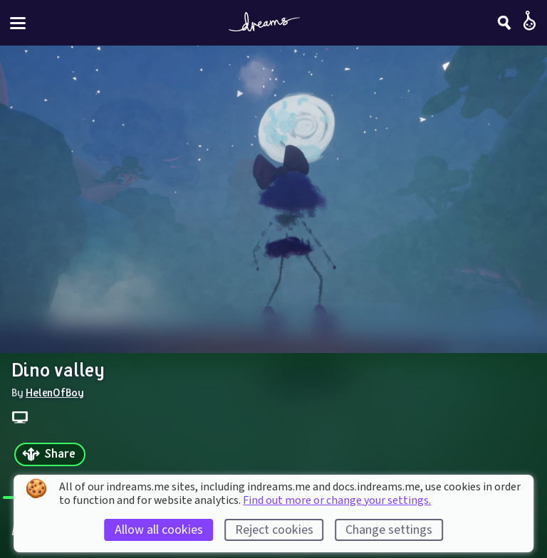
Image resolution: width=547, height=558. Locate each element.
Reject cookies (274, 530)
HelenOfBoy (55, 392)
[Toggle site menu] (17, 23)
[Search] (504, 23)
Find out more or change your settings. (337, 500)
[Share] (49, 454)
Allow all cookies (159, 530)
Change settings (388, 530)
